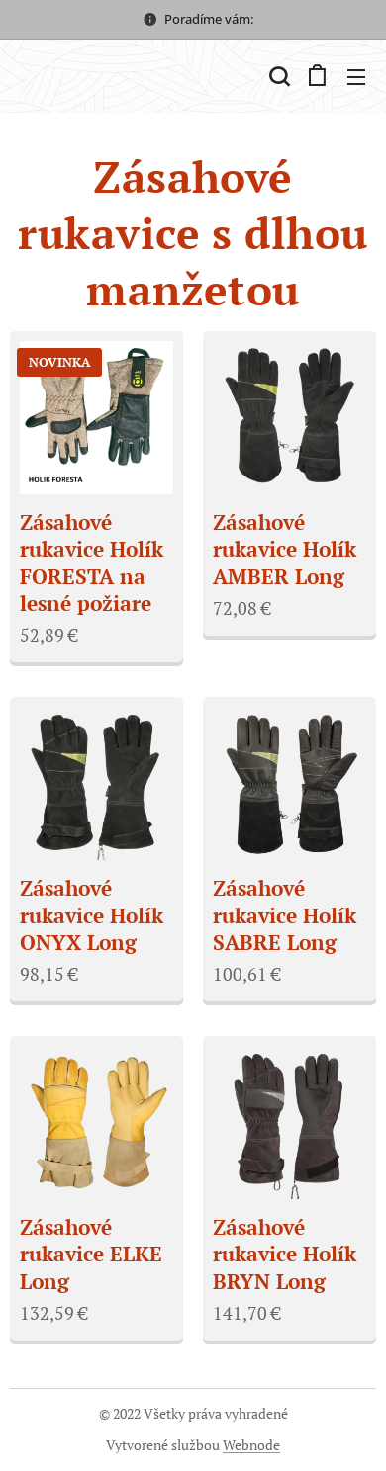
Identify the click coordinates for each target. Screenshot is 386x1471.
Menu (356, 77)
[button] (277, 76)
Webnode (251, 1444)
